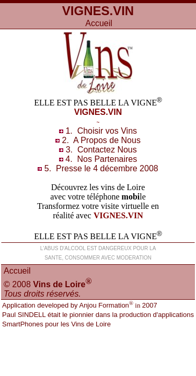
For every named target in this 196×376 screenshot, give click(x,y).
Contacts (107, 149)
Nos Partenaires (107, 159)
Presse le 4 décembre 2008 (107, 168)
